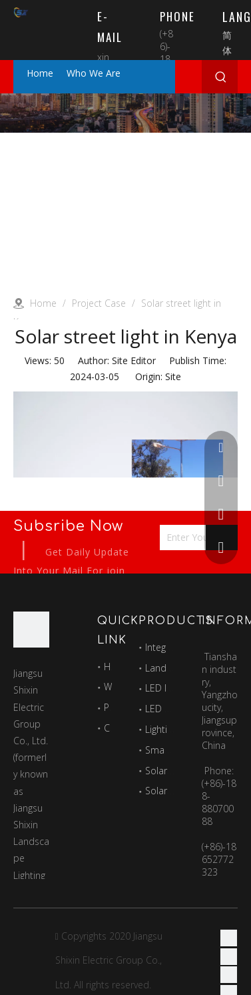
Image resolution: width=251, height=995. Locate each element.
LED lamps (168, 688)
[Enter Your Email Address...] (195, 537)
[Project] (125, 113)
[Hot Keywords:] (221, 76)
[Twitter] (228, 975)
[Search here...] (203, 76)
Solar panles (171, 770)
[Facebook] (228, 937)
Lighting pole (172, 729)
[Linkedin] (228, 956)
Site (173, 376)
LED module (171, 708)
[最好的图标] (31, 630)
